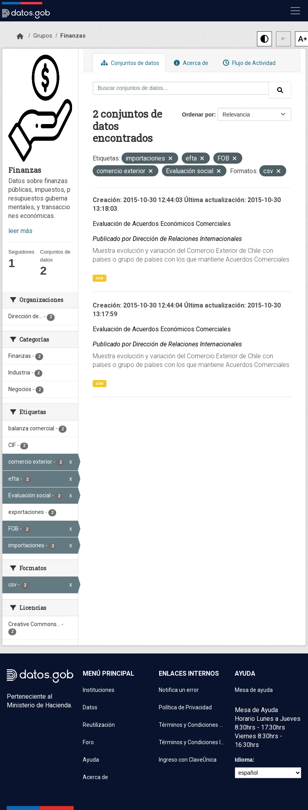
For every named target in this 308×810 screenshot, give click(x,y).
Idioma (244, 760)
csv (99, 278)
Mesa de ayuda (254, 690)
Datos (90, 707)
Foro (88, 742)
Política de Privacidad (185, 707)
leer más (20, 231)
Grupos (42, 35)
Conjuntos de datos (129, 63)
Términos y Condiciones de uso (192, 725)
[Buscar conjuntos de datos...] (181, 88)
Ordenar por (198, 114)
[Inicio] (20, 36)
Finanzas (73, 35)
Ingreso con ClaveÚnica (188, 760)
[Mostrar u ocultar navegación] (295, 10)
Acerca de (190, 63)
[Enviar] (279, 90)
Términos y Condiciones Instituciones (192, 742)
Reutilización (99, 725)
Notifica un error (179, 690)
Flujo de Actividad (248, 63)
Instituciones (98, 690)
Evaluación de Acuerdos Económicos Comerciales (162, 223)
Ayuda (91, 760)
